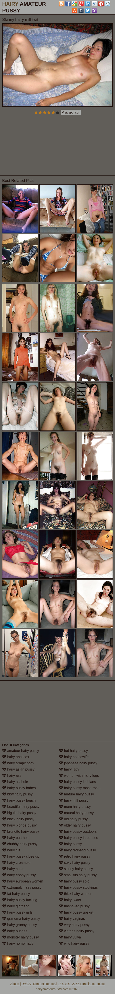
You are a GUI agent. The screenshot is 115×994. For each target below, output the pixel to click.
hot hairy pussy (73, 751)
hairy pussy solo (74, 881)
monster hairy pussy (20, 937)
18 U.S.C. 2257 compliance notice (81, 984)
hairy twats (70, 900)
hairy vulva (70, 937)
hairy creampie (16, 863)
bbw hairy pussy (17, 794)
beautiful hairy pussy (20, 807)
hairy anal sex (15, 757)
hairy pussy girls (17, 912)
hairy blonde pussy (19, 825)
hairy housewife (74, 757)
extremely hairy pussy (21, 887)
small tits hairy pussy (78, 875)
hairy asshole (15, 782)
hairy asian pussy (18, 769)
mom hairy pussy (75, 807)
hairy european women (22, 881)
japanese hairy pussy (78, 763)
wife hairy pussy (74, 943)
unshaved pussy (74, 906)
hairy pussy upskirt (76, 912)
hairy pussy (70, 844)
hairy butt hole (15, 838)
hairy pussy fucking (19, 900)
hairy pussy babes (19, 788)
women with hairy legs (79, 775)
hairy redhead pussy (77, 850)
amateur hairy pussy (20, 751)
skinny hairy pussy (76, 869)
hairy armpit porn (18, 763)
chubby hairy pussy (19, 844)
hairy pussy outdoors (78, 831)
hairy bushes (14, 931)
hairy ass (11, 775)
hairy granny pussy (19, 925)
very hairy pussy (74, 925)
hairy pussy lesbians (77, 782)
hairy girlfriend (15, 906)
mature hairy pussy (76, 794)
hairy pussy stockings (78, 887)
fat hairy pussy (16, 894)
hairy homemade (18, 943)
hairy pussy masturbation (81, 788)
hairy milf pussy (73, 800)
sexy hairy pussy (74, 863)
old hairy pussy (73, 819)
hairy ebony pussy (19, 875)
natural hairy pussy (76, 813)
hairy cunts (13, 869)
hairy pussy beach (19, 800)
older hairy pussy (75, 825)
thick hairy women (75, 894)
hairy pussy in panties (78, 838)
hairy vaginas (72, 918)
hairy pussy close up (20, 856)
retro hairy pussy (74, 856)
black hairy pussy (18, 819)
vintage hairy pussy (76, 931)
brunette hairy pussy (20, 831)
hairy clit (11, 850)
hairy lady (69, 769)
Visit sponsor (71, 112)
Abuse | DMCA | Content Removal (33, 984)
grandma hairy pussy (21, 918)
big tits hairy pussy (19, 813)
